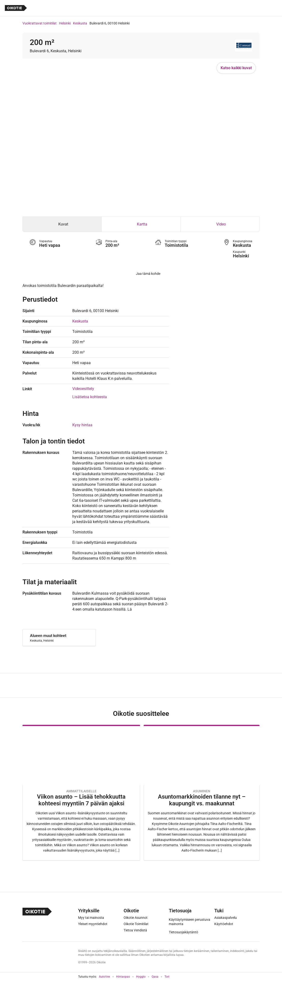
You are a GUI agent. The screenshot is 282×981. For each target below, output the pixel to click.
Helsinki (65, 23)
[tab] (62, 224)
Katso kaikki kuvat (236, 68)
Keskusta (80, 23)
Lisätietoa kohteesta (89, 397)
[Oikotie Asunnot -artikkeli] (81, 793)
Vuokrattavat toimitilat (39, 23)
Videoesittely (83, 388)
